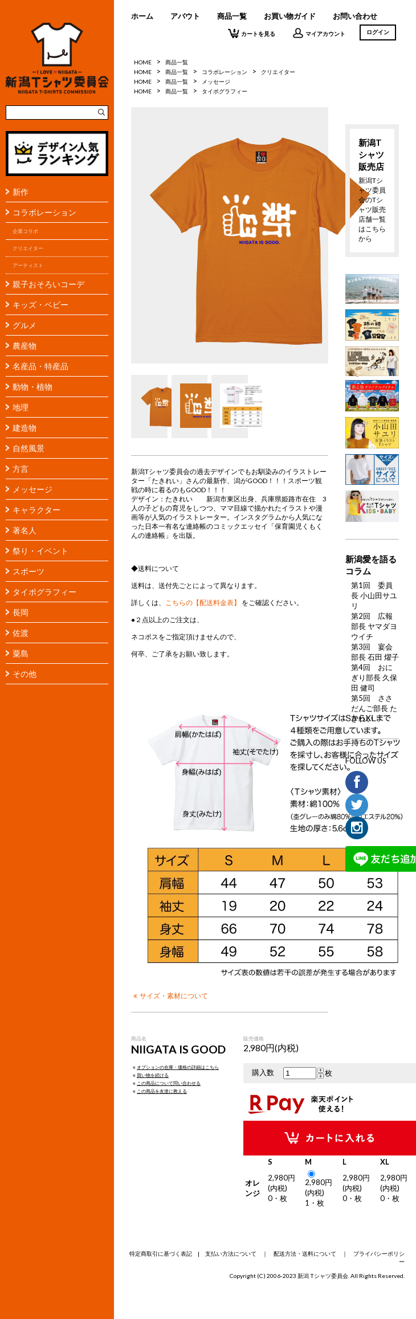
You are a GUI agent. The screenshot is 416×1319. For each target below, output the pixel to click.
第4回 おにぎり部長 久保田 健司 (374, 677)
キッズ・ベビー (40, 304)
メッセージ (32, 489)
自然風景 (28, 448)
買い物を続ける (150, 1075)
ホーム (142, 16)
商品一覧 (232, 16)
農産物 (24, 345)
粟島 (20, 653)
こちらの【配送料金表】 (202, 602)
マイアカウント (318, 33)
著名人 (24, 530)
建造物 (24, 427)
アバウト (185, 16)
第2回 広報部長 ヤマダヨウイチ (374, 626)
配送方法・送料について (305, 1253)
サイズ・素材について (169, 995)
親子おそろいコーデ (48, 284)
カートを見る (251, 33)
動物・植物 (32, 386)
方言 (20, 468)
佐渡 (20, 633)
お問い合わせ (355, 16)
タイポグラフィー (44, 592)
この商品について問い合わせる (166, 1083)
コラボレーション (44, 212)
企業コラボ (25, 231)
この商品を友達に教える (159, 1091)
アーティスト (28, 265)
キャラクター (36, 509)
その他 (24, 674)
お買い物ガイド (290, 16)
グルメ (24, 325)
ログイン (377, 31)
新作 (20, 192)
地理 (20, 407)
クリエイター (28, 248)
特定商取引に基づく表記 (160, 1253)
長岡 (20, 612)
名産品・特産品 (40, 366)
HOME (143, 62)
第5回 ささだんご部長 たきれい (374, 708)
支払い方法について (230, 1253)
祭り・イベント (40, 551)
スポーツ (28, 571)
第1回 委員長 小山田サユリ (374, 595)
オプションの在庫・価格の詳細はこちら (175, 1067)
